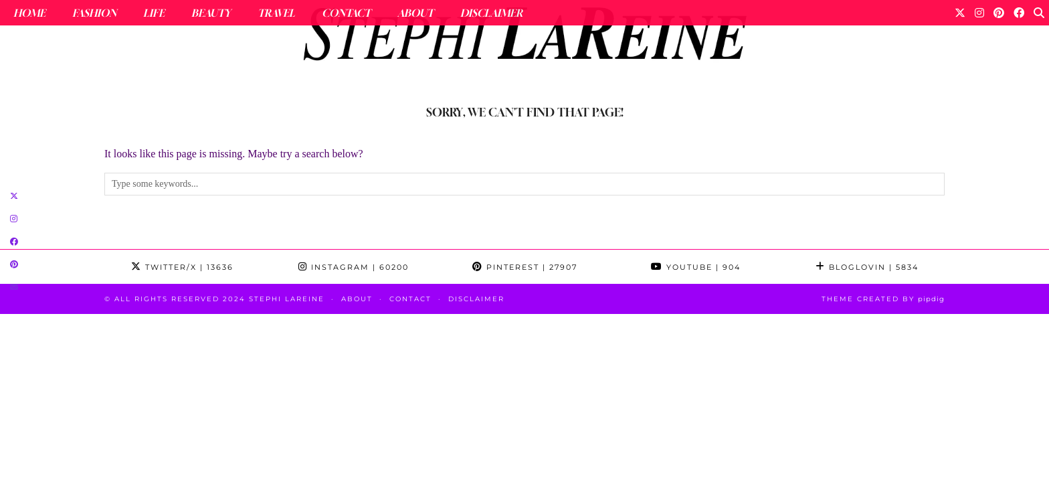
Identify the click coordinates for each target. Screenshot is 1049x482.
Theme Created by (883, 299)
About (415, 13)
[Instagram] (979, 12)
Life (154, 13)
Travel (276, 13)
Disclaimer (491, 13)
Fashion (94, 13)
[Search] (1039, 12)
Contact (346, 13)
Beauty (211, 13)
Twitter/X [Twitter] (182, 267)
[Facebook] (1019, 12)
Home (29, 13)
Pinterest (524, 267)
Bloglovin (867, 267)
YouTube (696, 267)
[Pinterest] (998, 12)
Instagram (353, 267)
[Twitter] (960, 12)
